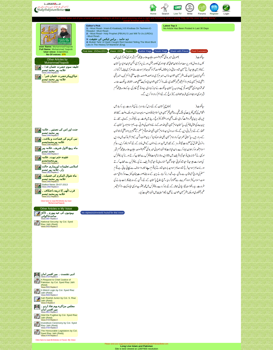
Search (165, 9)
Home (153, 9)
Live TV (177, 9)
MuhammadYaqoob (63, 46)
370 (64, 54)
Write (189, 9)
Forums (202, 9)
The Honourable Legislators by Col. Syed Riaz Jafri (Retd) (59, 332)
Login (226, 9)
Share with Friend (179, 51)
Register (214, 9)
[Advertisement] (57, 105)
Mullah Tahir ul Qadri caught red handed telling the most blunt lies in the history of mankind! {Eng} (121, 43)
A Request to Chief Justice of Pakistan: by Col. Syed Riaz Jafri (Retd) (58, 282)
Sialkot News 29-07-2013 (55, 184)
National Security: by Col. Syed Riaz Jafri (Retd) (57, 223)
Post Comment (199, 51)
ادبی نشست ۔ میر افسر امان (58, 274)
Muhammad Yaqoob (62, 49)
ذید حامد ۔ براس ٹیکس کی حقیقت (109, 39)
